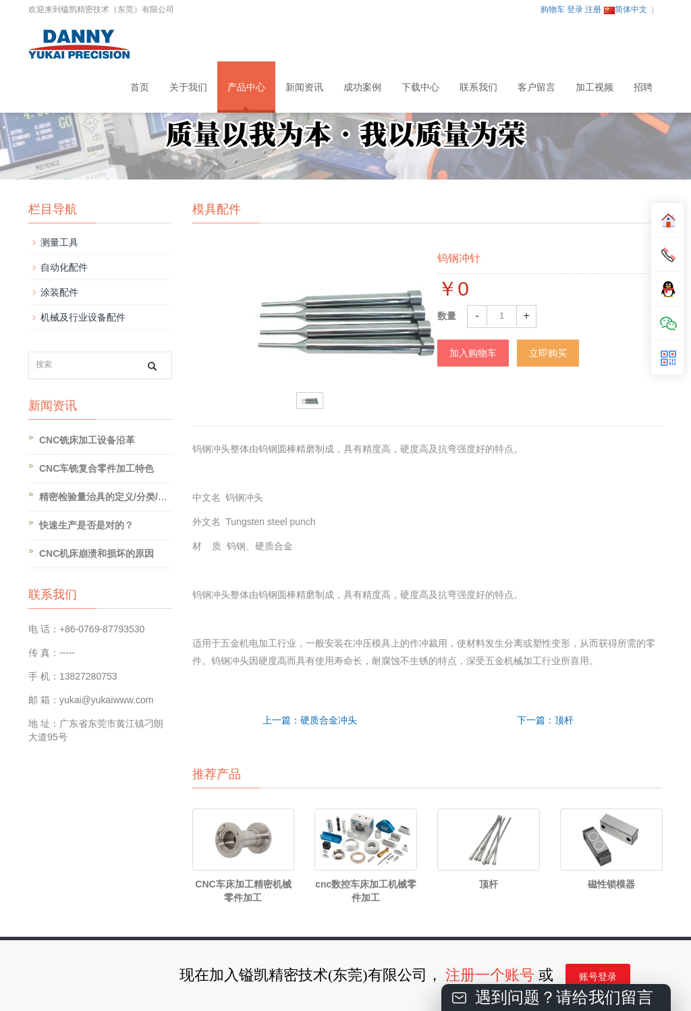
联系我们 (478, 87)
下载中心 (420, 87)
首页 (139, 87)
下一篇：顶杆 (545, 720)
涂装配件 (59, 292)
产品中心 (246, 87)
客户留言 (536, 87)
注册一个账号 (489, 974)
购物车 (553, 9)
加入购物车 (473, 353)
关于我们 (188, 87)
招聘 (643, 87)
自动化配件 (64, 267)
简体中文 (625, 9)
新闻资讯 (304, 87)
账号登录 (598, 977)
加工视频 (594, 87)
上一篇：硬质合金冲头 (309, 720)
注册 (593, 9)
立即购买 (548, 353)
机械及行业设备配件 (83, 317)
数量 (446, 315)
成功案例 (362, 87)
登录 (575, 9)
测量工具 (59, 242)
